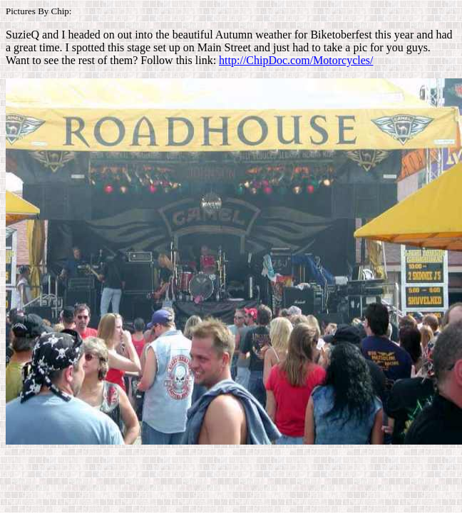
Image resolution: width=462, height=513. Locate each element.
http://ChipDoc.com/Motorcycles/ (296, 60)
